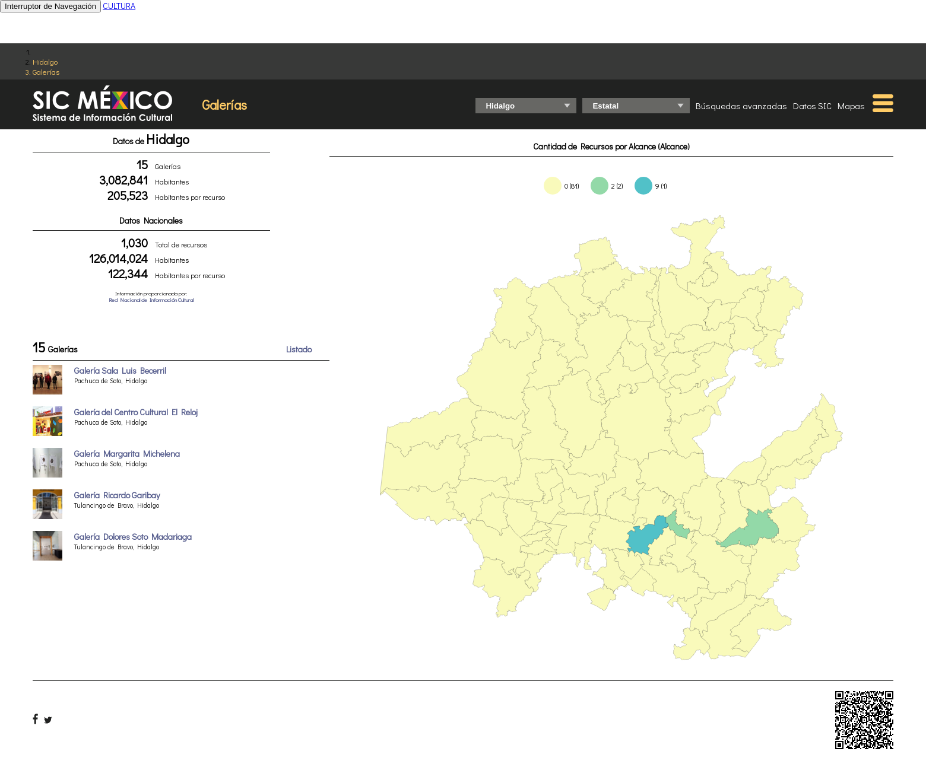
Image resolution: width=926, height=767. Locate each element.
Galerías (46, 71)
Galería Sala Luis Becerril (120, 370)
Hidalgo (45, 61)
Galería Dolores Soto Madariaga (133, 536)
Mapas (851, 106)
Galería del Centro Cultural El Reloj (136, 412)
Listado (299, 349)
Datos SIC (812, 106)
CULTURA (119, 5)
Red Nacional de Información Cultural (151, 300)
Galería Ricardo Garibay (117, 495)
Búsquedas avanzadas (741, 106)
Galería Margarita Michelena (127, 453)
